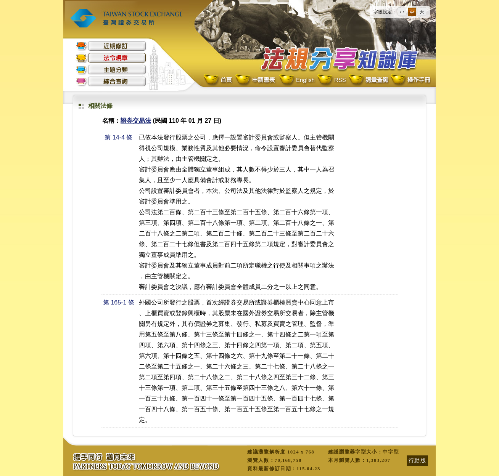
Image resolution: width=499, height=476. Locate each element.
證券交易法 (136, 120)
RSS (331, 80)
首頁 (218, 80)
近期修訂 (111, 46)
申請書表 (256, 80)
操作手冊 (410, 80)
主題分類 (111, 69)
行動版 (417, 460)
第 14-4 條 (118, 137)
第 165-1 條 (118, 302)
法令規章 (111, 58)
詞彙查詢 (368, 80)
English (297, 80)
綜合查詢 (111, 81)
